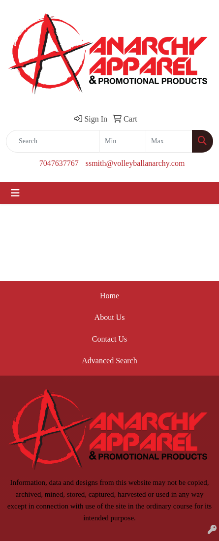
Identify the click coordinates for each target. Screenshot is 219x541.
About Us (109, 317)
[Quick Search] (53, 141)
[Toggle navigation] (15, 193)
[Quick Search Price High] (169, 141)
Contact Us (109, 339)
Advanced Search (109, 360)
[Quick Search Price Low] (122, 141)
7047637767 (59, 163)
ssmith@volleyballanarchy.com (135, 163)
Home (109, 295)
